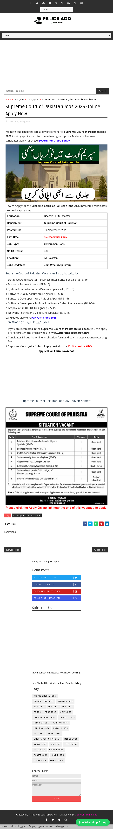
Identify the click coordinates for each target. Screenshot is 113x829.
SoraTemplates (49, 815)
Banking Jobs (65, 702)
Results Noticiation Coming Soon (72, 673)
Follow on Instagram (57, 599)
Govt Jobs (19, 99)
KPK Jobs (39, 735)
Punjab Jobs (41, 756)
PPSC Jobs (39, 751)
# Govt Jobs (18, 515)
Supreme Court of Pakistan (60, 222)
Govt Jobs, (14, 121)
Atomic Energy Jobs (45, 697)
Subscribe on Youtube (57, 592)
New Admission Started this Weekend (44, 684)
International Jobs (45, 719)
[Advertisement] (56, 65)
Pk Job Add (34, 815)
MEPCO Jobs (71, 740)
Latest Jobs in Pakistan (47, 740)
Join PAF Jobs (41, 724)
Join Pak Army (61, 724)
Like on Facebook (57, 585)
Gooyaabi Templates (86, 815)
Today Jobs (32, 99)
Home (8, 99)
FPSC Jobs (50, 713)
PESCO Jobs (71, 745)
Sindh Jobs (58, 756)
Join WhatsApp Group (58, 264)
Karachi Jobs (60, 729)
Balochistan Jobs (44, 702)
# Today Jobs (34, 515)
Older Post (100, 550)
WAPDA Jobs (56, 762)
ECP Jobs (53, 708)
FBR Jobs (67, 708)
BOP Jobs (39, 708)
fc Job (37, 713)
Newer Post (12, 550)
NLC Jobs (55, 745)
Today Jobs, (25, 121)
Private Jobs (56, 751)
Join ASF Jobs (67, 719)
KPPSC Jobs (54, 735)
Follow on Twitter (57, 579)
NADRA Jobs (40, 745)
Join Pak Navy (41, 729)
